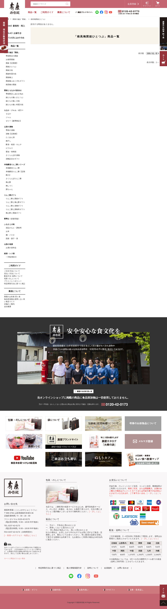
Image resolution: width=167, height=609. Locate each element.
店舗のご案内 (9, 304)
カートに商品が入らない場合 (14, 558)
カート (157, 6)
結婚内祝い (57, 590)
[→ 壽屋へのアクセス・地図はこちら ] (20, 535)
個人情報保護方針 (74, 568)
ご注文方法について (12, 271)
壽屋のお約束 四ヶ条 (12, 297)
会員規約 (108, 568)
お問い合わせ (123, 568)
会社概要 (7, 307)
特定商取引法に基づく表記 (14, 284)
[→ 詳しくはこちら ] (149, 539)
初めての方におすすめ (14, 38)
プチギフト (110, 590)
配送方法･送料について (13, 276)
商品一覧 (32, 12)
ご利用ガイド (46, 12)
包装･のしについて (11, 279)
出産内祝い (84, 590)
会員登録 (132, 4)
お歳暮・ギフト (31, 590)
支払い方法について (12, 274)
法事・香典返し (137, 590)
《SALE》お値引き (13, 33)
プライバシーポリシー (13, 281)
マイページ (147, 6)
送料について (92, 568)
